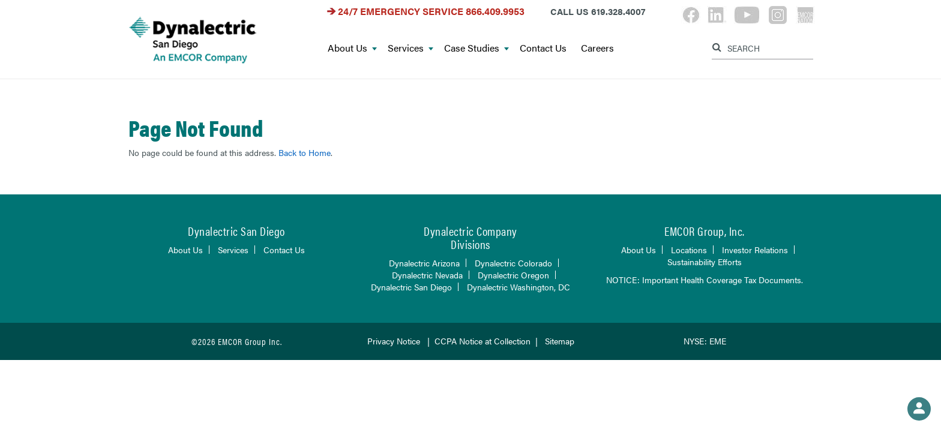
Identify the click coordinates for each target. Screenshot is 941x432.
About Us (352, 48)
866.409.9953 (495, 11)
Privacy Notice (393, 341)
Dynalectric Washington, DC (518, 287)
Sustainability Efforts (704, 262)
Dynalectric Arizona (424, 263)
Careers (597, 48)
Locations (689, 250)
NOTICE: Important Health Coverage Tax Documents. (704, 280)
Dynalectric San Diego (411, 287)
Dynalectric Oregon (513, 275)
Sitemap (559, 341)
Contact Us (543, 48)
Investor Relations (755, 250)
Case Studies (476, 48)
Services (410, 48)
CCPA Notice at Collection (482, 341)
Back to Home (304, 152)
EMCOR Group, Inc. (704, 230)
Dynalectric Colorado (513, 263)
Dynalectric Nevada (427, 275)
